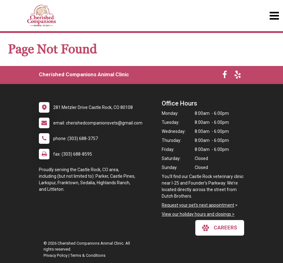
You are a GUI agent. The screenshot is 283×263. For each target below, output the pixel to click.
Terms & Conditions (87, 255)
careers (219, 227)
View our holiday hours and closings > (198, 214)
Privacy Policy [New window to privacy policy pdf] (55, 255)
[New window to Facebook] (224, 75)
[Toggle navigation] (274, 15)
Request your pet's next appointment (198, 205)
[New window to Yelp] (237, 75)
